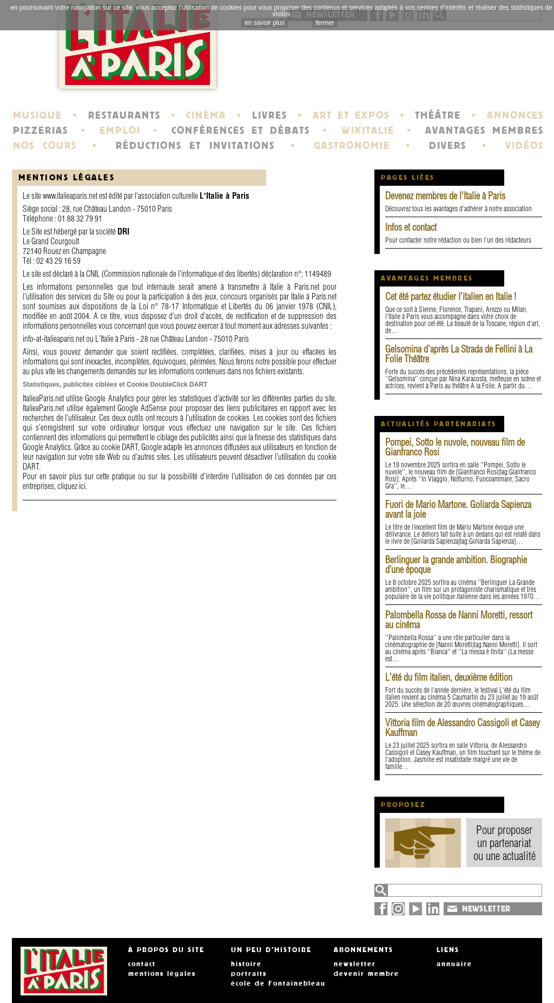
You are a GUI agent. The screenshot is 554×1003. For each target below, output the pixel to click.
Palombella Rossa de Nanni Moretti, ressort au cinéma (458, 620)
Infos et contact (411, 227)
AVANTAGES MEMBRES (484, 130)
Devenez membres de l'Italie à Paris (445, 196)
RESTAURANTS (124, 115)
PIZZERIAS (40, 130)
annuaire (454, 964)
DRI (123, 231)
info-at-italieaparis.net (53, 339)
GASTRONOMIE (352, 145)
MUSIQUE (37, 115)
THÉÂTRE (438, 115)
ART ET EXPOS (351, 115)
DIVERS (447, 145)
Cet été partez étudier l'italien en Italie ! (450, 296)
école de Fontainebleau (278, 983)
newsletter (355, 964)
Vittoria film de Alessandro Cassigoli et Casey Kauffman (462, 728)
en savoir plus (265, 23)
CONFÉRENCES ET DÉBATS (240, 130)
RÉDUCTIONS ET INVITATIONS (195, 145)
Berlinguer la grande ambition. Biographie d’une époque (456, 564)
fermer (324, 23)
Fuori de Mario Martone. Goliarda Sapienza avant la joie (458, 509)
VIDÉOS (524, 145)
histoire (246, 964)
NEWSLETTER (486, 908)
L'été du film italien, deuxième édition (448, 677)
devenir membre (366, 974)
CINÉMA (206, 115)
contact (142, 964)
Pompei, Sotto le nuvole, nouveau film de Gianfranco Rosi (455, 447)
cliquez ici (71, 486)
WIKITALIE (367, 130)
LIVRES (269, 115)
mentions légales (162, 974)
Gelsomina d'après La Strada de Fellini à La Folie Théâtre (458, 354)
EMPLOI (120, 130)
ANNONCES (515, 115)
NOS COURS (45, 145)
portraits (249, 974)
